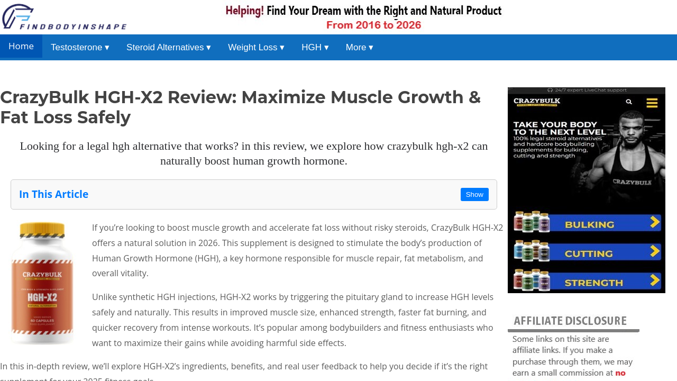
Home (21, 46)
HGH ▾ (315, 47)
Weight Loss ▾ (256, 47)
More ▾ (359, 47)
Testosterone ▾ (80, 47)
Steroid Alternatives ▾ (168, 47)
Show (474, 194)
